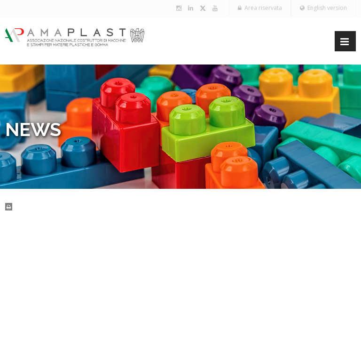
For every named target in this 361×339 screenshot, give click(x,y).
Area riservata (260, 8)
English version (323, 8)
